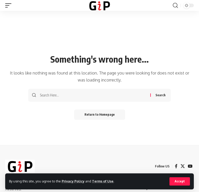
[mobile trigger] (9, 5)
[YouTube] (190, 166)
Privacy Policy (73, 181)
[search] (175, 5)
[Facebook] (176, 166)
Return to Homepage (99, 114)
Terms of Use (102, 181)
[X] (182, 166)
